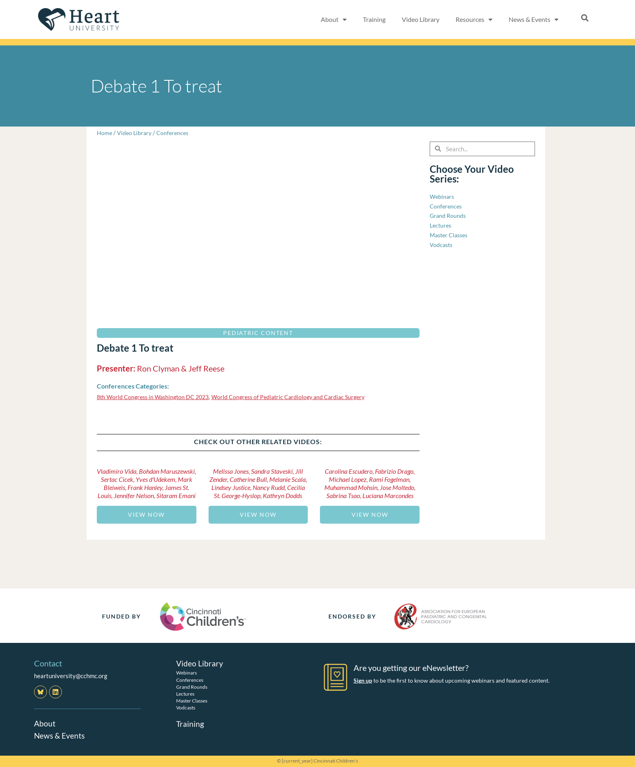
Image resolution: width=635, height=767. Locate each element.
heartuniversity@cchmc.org (70, 675)
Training (374, 19)
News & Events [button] (533, 19)
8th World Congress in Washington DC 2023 (156, 396)
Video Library (420, 19)
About (45, 723)
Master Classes (191, 701)
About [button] (334, 19)
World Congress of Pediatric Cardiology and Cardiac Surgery (298, 396)
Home (105, 132)
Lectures (185, 694)
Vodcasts (185, 708)
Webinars (186, 673)
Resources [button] (474, 19)
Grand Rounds (191, 686)
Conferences (175, 132)
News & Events (60, 735)
